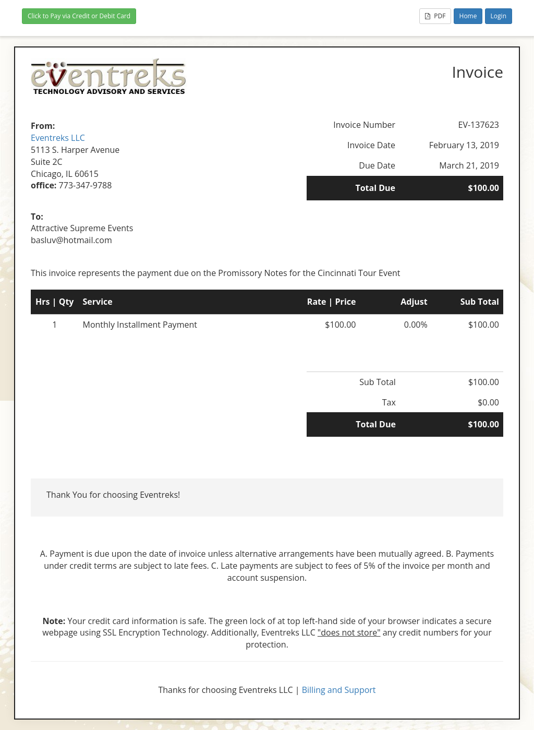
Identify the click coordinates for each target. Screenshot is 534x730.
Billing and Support (339, 690)
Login (498, 15)
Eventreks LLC (58, 137)
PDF (435, 15)
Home (468, 15)
